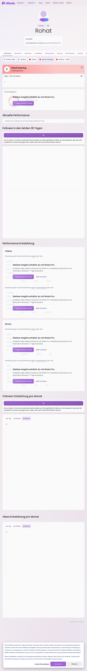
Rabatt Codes (58, 3)
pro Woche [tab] (17, 418)
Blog (40, 3)
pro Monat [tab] (26, 418)
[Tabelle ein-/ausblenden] (6, 424)
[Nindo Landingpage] (8, 2)
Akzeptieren (58, 664)
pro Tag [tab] (8, 418)
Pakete (68, 3)
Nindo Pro (57, 43)
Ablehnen (74, 664)
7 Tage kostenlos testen (23, 103)
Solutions (32, 3)
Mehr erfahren (41, 277)
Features (21, 3)
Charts (47, 3)
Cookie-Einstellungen (42, 664)
